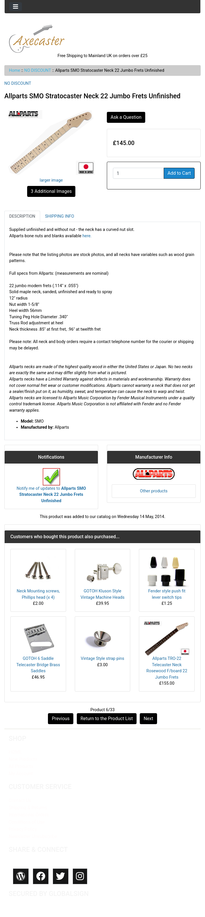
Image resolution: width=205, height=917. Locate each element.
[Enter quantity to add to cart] (138, 173)
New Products (23, 759)
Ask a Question (126, 117)
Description (22, 216)
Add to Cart (179, 173)
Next (148, 718)
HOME (15, 752)
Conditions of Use (27, 822)
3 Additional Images (51, 191)
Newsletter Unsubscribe (33, 836)
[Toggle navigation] (15, 6)
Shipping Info (59, 216)
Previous (61, 718)
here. (87, 236)
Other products (153, 491)
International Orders (29, 815)
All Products (21, 766)
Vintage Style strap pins (102, 658)
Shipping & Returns (28, 807)
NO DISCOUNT (37, 70)
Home (14, 70)
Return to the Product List (107, 718)
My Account (21, 773)
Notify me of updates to (51, 488)
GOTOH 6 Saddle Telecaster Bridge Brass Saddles (38, 664)
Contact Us (20, 800)
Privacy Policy (23, 829)
